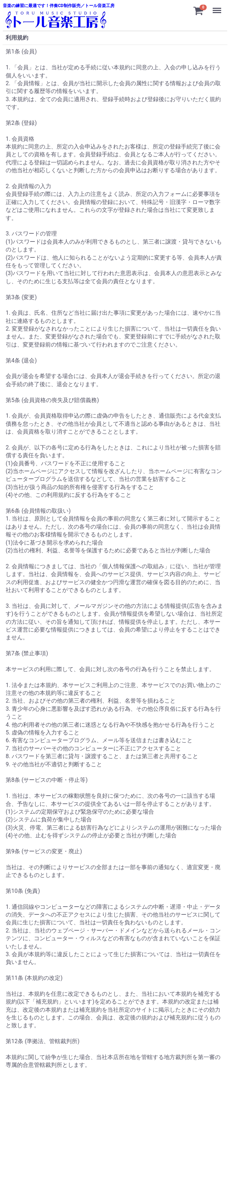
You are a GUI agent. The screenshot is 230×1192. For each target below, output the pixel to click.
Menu (218, 7)
